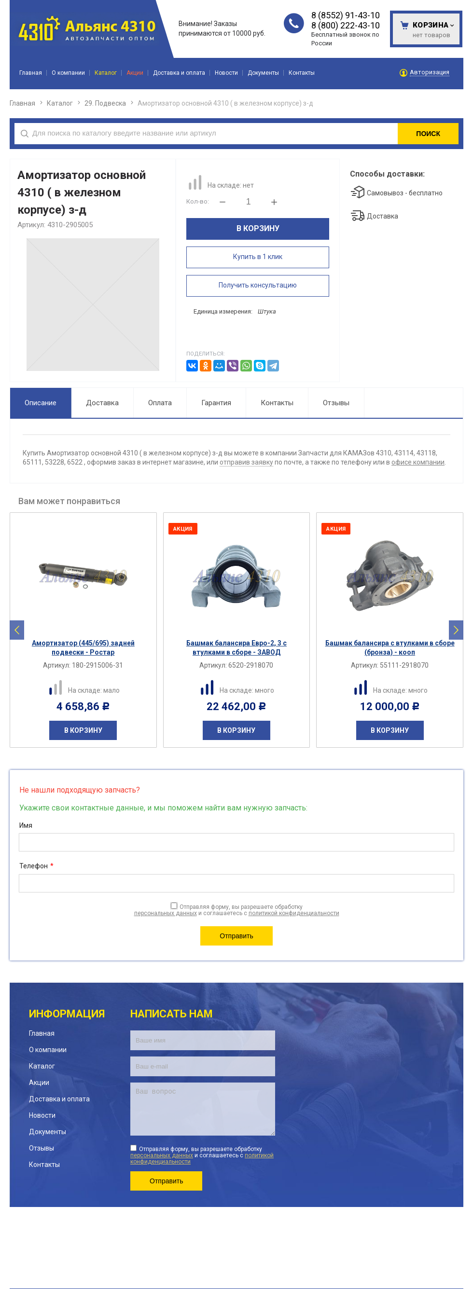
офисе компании (418, 462)
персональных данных (165, 913)
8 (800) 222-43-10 (345, 25)
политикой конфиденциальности (294, 913)
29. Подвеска (105, 103)
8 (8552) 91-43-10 (345, 15)
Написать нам (171, 1014)
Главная (22, 103)
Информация (67, 1014)
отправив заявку (246, 462)
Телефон (36, 866)
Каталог (60, 103)
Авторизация (429, 72)
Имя (25, 825)
